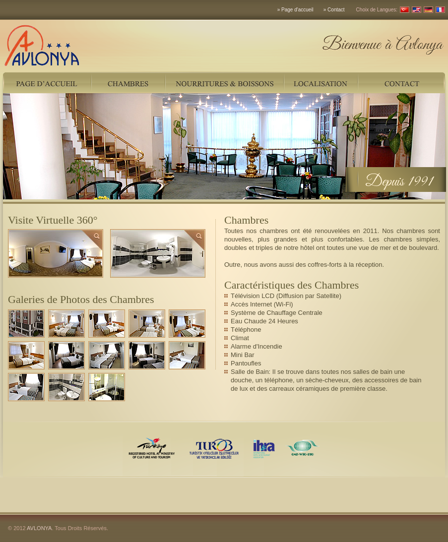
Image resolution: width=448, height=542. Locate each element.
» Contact (334, 9)
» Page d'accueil (295, 9)
